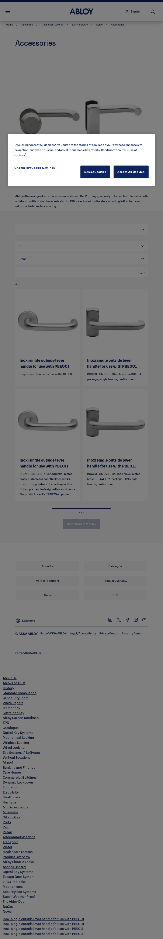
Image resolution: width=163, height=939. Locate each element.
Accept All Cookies (131, 172)
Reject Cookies (95, 172)
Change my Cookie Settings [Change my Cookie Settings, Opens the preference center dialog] (34, 168)
